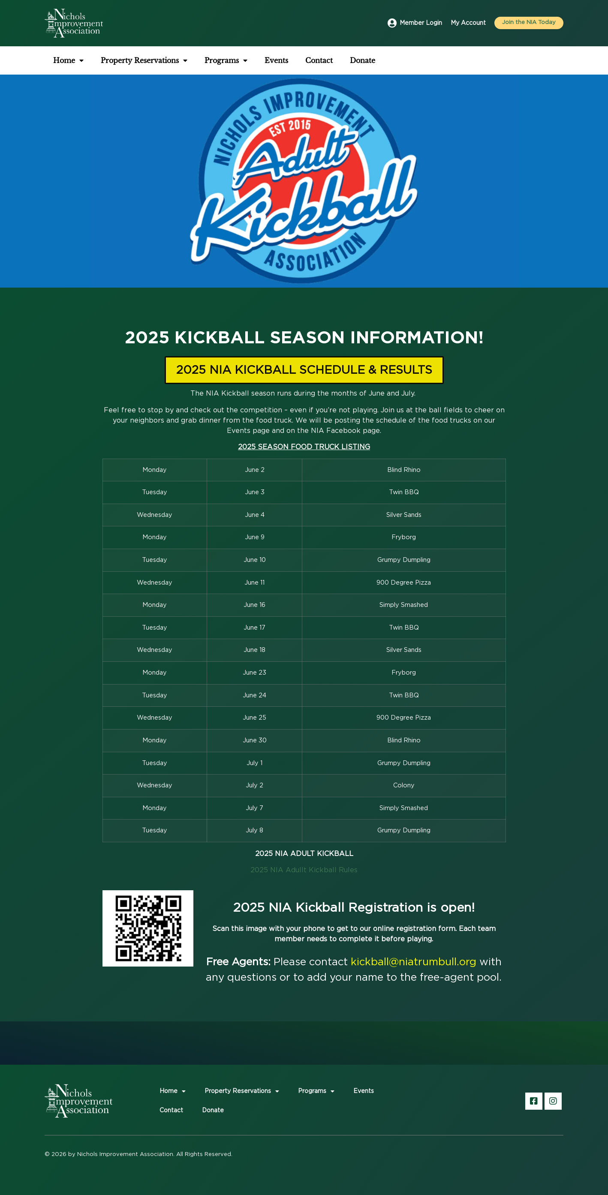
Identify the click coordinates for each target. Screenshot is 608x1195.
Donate (362, 60)
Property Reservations (144, 60)
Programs (226, 60)
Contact (319, 60)
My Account (468, 23)
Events (276, 60)
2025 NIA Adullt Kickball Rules (304, 870)
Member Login (421, 23)
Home (68, 60)
